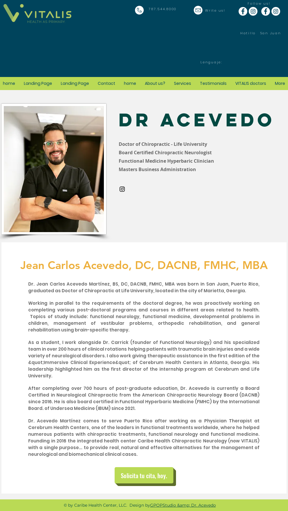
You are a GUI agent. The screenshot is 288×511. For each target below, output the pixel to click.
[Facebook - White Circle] (243, 11)
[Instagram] (122, 189)
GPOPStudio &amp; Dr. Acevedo (183, 505)
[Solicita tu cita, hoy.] (144, 475)
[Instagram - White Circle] (253, 11)
